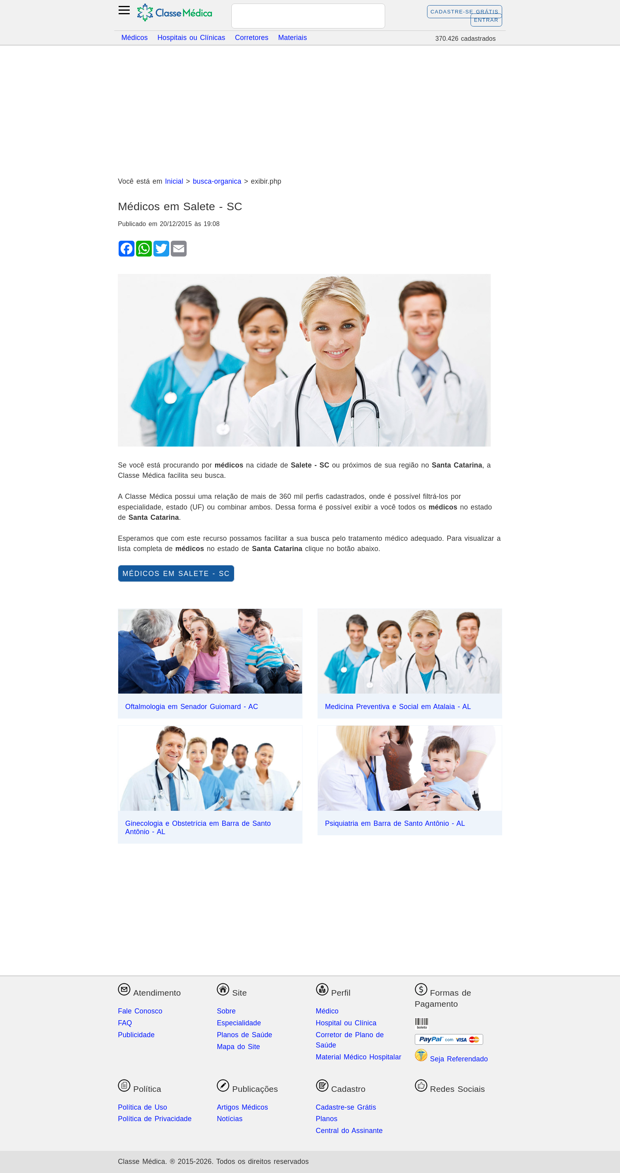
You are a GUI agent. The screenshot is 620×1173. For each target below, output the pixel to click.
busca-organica (217, 181)
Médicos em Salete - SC (176, 574)
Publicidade (136, 1035)
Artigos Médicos (242, 1107)
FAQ (125, 1023)
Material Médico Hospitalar (358, 1057)
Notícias (229, 1119)
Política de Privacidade (155, 1119)
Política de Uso (142, 1107)
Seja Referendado (451, 1059)
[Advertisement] (310, 108)
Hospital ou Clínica (346, 1023)
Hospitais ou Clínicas (191, 37)
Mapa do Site (238, 1047)
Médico (327, 1011)
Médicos (134, 37)
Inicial (174, 181)
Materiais (292, 37)
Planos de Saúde (244, 1035)
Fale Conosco (140, 1011)
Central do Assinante (349, 1131)
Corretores (251, 37)
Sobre (226, 1011)
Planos (327, 1119)
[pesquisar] (299, 16)
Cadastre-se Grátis (465, 12)
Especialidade (239, 1023)
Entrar (486, 20)
